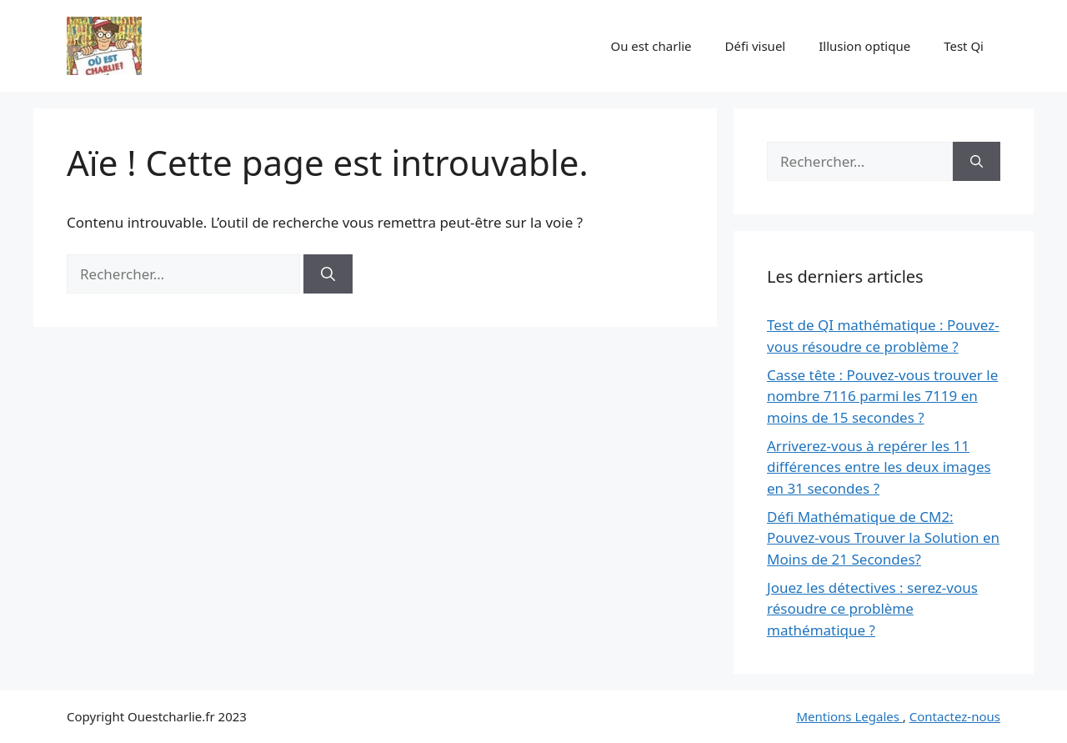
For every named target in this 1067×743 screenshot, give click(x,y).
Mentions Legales (849, 716)
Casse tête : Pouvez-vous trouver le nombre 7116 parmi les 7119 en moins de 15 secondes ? (882, 396)
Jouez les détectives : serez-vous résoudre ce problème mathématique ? (872, 609)
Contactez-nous (954, 716)
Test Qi (964, 46)
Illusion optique (864, 46)
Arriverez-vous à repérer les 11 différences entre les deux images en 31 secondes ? (879, 467)
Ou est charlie (650, 46)
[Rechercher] (328, 274)
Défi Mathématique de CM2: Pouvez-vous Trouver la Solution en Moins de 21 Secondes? (883, 538)
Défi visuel (755, 46)
